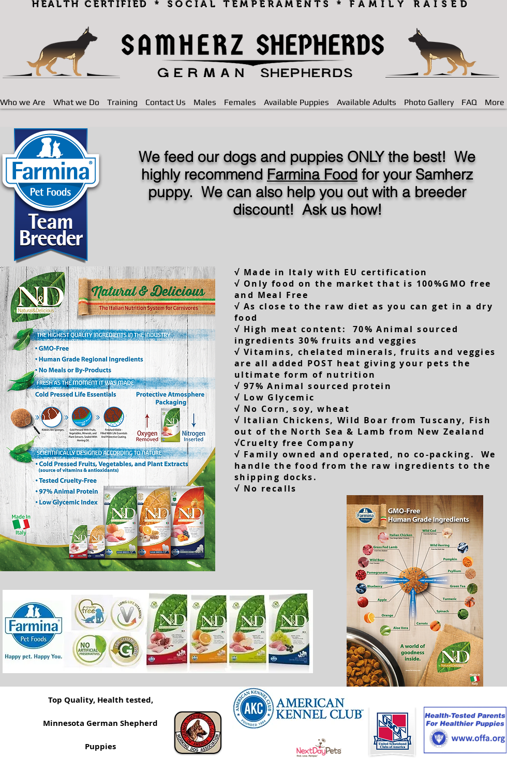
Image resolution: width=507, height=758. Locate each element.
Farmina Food (312, 174)
